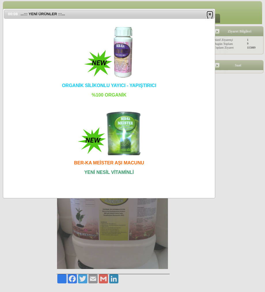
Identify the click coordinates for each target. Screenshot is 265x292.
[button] (210, 14)
